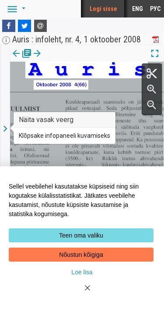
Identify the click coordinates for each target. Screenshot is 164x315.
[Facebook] (8, 26)
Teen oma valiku (81, 235)
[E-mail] (40, 26)
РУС (155, 8)
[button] (15, 8)
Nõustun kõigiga (81, 254)
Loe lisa (81, 272)
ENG (137, 8)
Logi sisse (103, 8)
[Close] (82, 293)
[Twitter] (24, 26)
